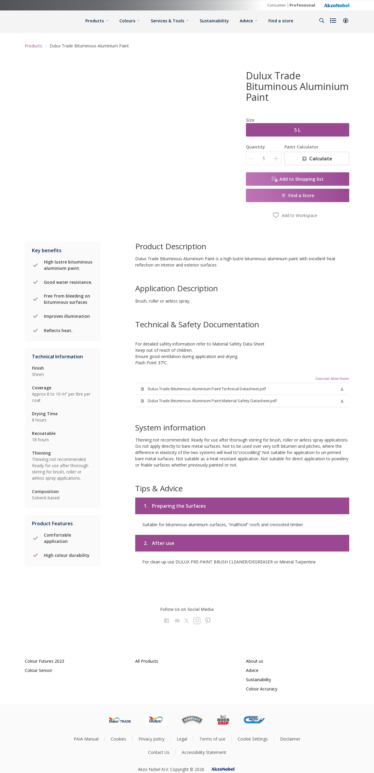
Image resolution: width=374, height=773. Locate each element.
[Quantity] (263, 158)
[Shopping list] (333, 20)
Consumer (276, 5)
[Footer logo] (120, 720)
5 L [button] (297, 130)
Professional (302, 5)
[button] (345, 20)
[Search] (321, 20)
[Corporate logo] (336, 5)
